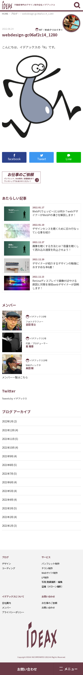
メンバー (6, 607)
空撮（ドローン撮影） (52, 586)
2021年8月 (7, 465)
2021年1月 (7, 525)
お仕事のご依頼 (49, 603)
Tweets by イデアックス (14, 398)
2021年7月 (7, 473)
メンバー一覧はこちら (15, 377)
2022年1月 (7, 421)
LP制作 (45, 577)
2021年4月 (7, 499)
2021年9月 (7, 456)
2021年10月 (8, 447)
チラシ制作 (47, 568)
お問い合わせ (27, 669)
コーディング (8, 568)
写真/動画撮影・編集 (52, 582)
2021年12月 (8, 430)
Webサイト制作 (50, 573)
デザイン (6, 563)
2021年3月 (7, 508)
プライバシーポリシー (13, 612)
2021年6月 (7, 482)
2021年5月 (7, 491)
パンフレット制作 (50, 563)
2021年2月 (7, 517)
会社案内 (6, 603)
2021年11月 (8, 439)
